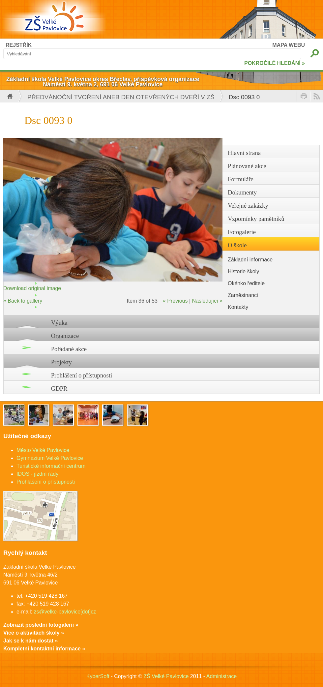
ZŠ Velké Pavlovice (166, 676)
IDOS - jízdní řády (37, 474)
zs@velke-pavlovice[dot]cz (65, 611)
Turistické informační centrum (50, 466)
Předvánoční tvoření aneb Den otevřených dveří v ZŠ (121, 97)
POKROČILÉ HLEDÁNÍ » (274, 63)
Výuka (59, 322)
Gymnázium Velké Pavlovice (49, 458)
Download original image (32, 288)
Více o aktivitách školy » (33, 633)
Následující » (207, 301)
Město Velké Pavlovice (42, 450)
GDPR (59, 388)
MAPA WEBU (288, 45)
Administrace (221, 676)
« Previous (175, 301)
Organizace (65, 335)
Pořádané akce (69, 348)
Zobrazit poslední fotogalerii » (40, 625)
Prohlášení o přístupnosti (81, 375)
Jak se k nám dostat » (30, 640)
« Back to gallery (22, 301)
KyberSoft (97, 676)
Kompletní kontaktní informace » (44, 648)
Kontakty (238, 307)
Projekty (61, 362)
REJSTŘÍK (19, 45)
